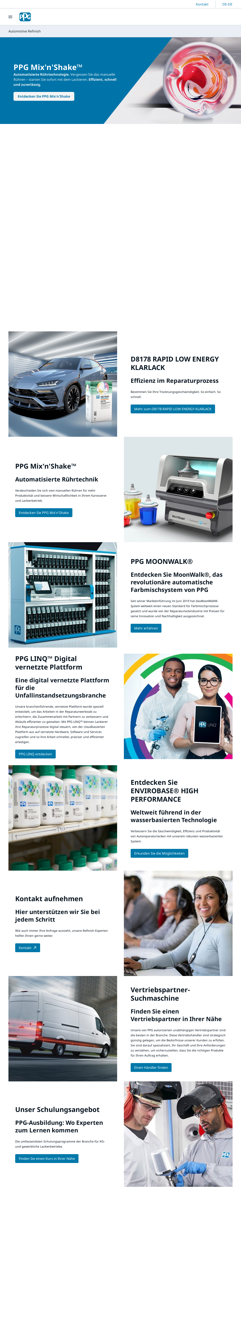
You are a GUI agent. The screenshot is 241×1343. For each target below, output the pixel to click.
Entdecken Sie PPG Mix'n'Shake (44, 96)
